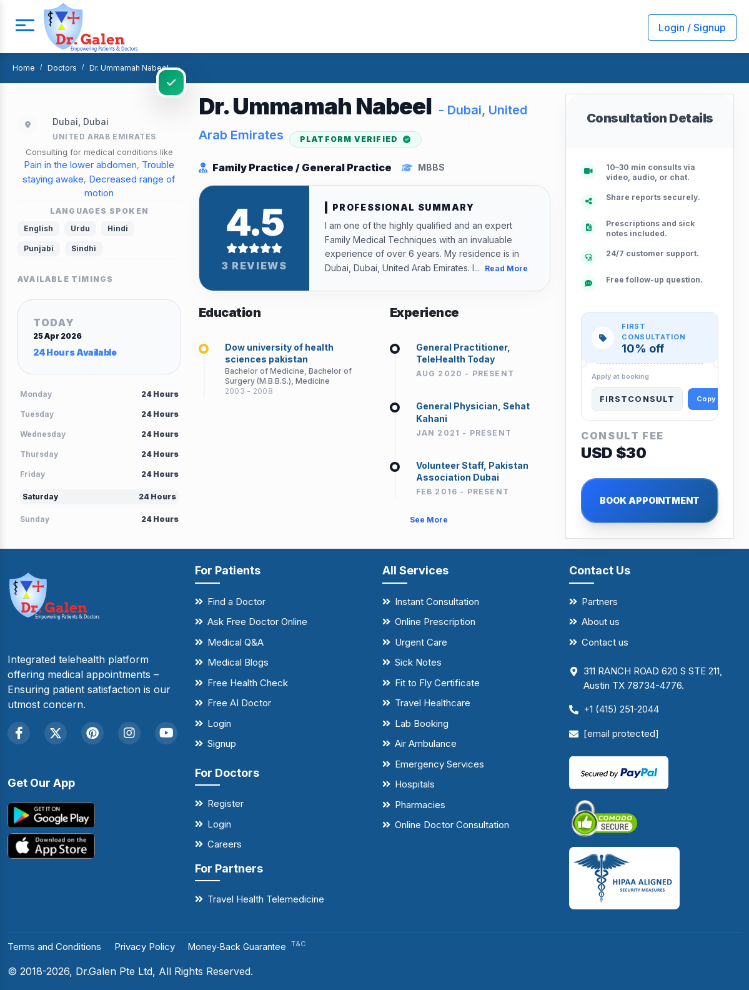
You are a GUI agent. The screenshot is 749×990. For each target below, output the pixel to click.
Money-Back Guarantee (263, 946)
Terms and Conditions (59, 946)
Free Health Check (247, 683)
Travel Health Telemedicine (265, 899)
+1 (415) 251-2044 (621, 709)
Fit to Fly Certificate (437, 683)
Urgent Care (421, 642)
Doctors (62, 67)
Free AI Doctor (239, 703)
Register (225, 803)
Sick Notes (418, 662)
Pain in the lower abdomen (80, 165)
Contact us (605, 642)
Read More (506, 270)
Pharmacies (420, 805)
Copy (706, 398)
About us (601, 622)
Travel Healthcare (432, 703)
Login (219, 723)
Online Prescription (435, 622)
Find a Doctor (236, 602)
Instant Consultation (437, 602)
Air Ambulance (426, 743)
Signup (221, 743)
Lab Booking (422, 723)
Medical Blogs (238, 662)
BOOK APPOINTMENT (650, 500)
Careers (224, 844)
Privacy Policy (157, 946)
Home (23, 67)
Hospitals (415, 784)
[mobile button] (21, 27)
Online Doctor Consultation (452, 825)
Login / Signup (692, 27)
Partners (600, 602)
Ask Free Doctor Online (257, 622)
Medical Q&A (235, 642)
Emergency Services (439, 764)
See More (429, 524)
